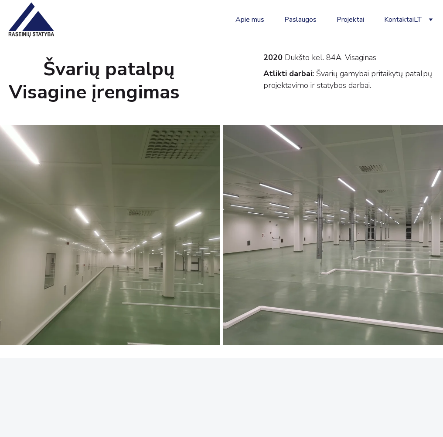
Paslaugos (300, 19)
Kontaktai (399, 19)
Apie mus (249, 19)
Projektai (350, 19)
